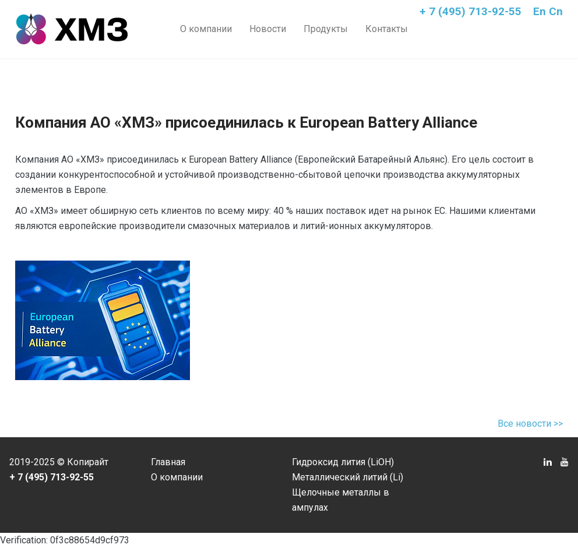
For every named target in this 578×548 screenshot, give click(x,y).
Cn (556, 11)
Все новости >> (530, 423)
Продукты (326, 28)
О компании (206, 28)
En (539, 11)
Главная (168, 462)
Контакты (386, 28)
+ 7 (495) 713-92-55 (470, 11)
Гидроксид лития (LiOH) (343, 462)
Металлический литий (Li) (347, 477)
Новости (267, 28)
